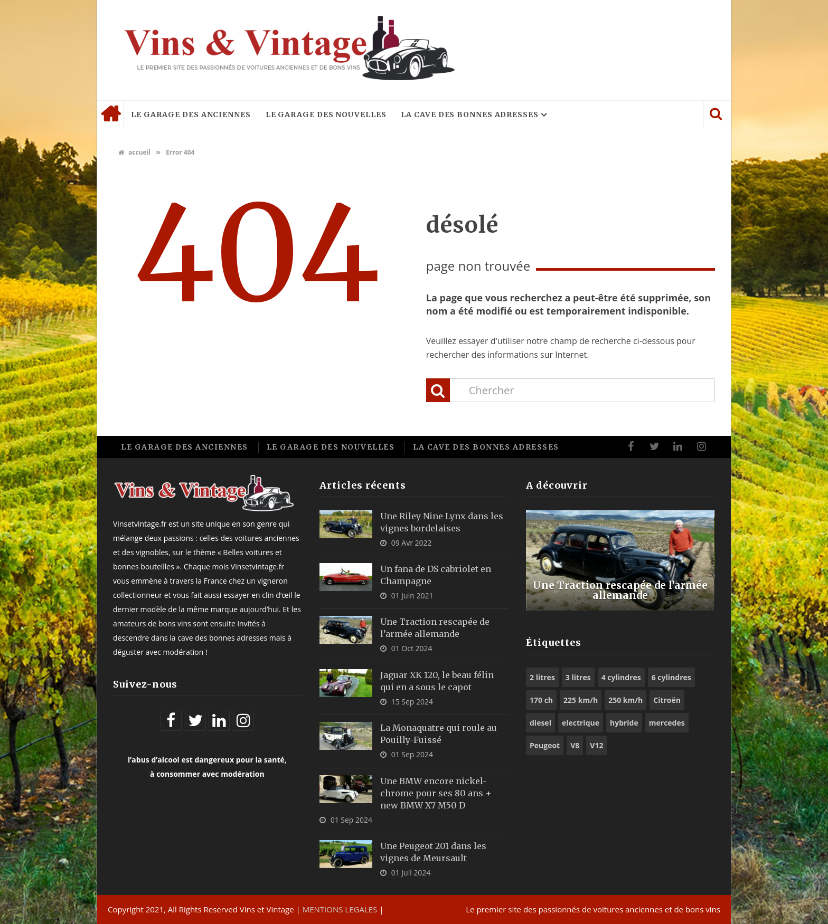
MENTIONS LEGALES (340, 909)
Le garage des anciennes (191, 114)
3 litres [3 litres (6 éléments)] (578, 677)
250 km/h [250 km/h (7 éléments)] (625, 700)
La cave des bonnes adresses (469, 114)
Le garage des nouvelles (326, 114)
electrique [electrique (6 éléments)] (580, 723)
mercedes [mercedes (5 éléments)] (667, 723)
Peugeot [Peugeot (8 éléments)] (545, 745)
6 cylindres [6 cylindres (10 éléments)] (671, 677)
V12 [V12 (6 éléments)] (596, 745)
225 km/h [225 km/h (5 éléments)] (580, 700)
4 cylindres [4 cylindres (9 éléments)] (621, 677)
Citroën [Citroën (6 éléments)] (667, 700)
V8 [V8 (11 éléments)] (574, 745)
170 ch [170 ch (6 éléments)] (541, 700)
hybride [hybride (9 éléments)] (624, 723)
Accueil (110, 114)
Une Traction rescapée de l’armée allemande (620, 589)
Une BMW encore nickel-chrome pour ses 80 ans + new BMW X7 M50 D (436, 793)
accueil (134, 152)
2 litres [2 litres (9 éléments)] (542, 677)
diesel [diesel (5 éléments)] (540, 723)
